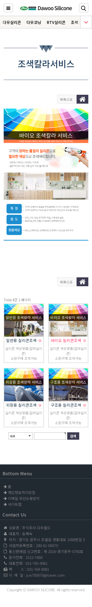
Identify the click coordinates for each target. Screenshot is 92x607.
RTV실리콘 (56, 22)
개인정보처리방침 (21, 492)
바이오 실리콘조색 (66, 340)
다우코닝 (33, 22)
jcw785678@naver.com (45, 575)
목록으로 (66, 99)
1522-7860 (34, 557)
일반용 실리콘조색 (22, 340)
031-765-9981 (37, 563)
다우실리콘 (12, 22)
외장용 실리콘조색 (22, 405)
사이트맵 (15, 504)
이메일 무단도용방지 (24, 498)
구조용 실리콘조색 (66, 405)
